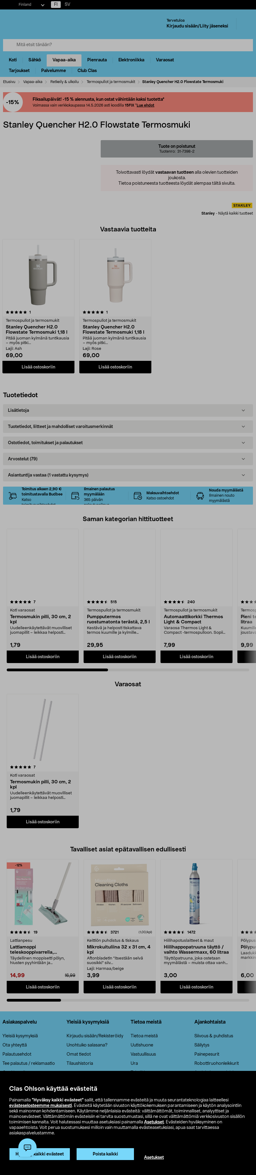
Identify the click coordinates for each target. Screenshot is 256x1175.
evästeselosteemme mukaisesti (40, 1106)
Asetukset (154, 1122)
